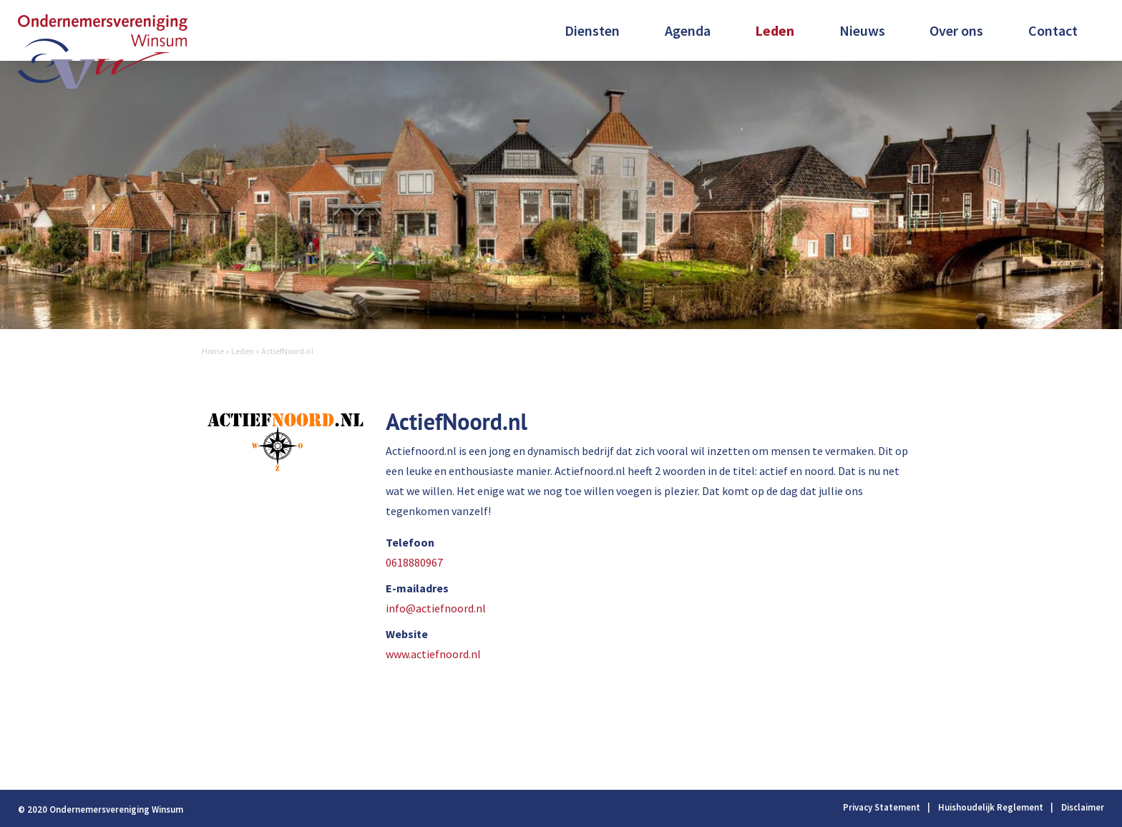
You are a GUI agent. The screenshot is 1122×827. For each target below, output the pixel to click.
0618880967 (414, 562)
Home (213, 351)
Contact (1053, 30)
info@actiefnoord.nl (436, 608)
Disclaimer (1082, 807)
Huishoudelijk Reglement (990, 807)
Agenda (688, 30)
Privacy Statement (881, 807)
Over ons (956, 30)
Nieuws (862, 30)
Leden (774, 30)
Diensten (592, 30)
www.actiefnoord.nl (433, 654)
